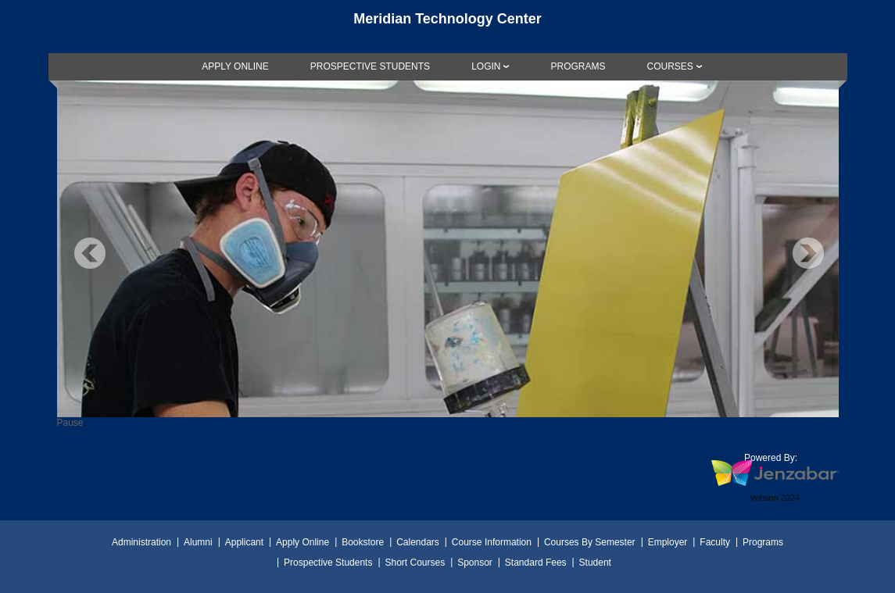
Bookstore (363, 542)
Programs (763, 542)
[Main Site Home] (448, 26)
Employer (668, 542)
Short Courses (415, 562)
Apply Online (302, 542)
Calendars (417, 542)
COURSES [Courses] (669, 66)
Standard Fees (536, 562)
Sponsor (474, 562)
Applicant (244, 542)
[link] (235, 66)
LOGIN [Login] (485, 66)
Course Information (492, 542)
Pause (70, 422)
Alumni (198, 542)
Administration (141, 542)
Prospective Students (328, 562)
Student (595, 562)
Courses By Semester (589, 542)
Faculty (715, 542)
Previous (90, 253)
